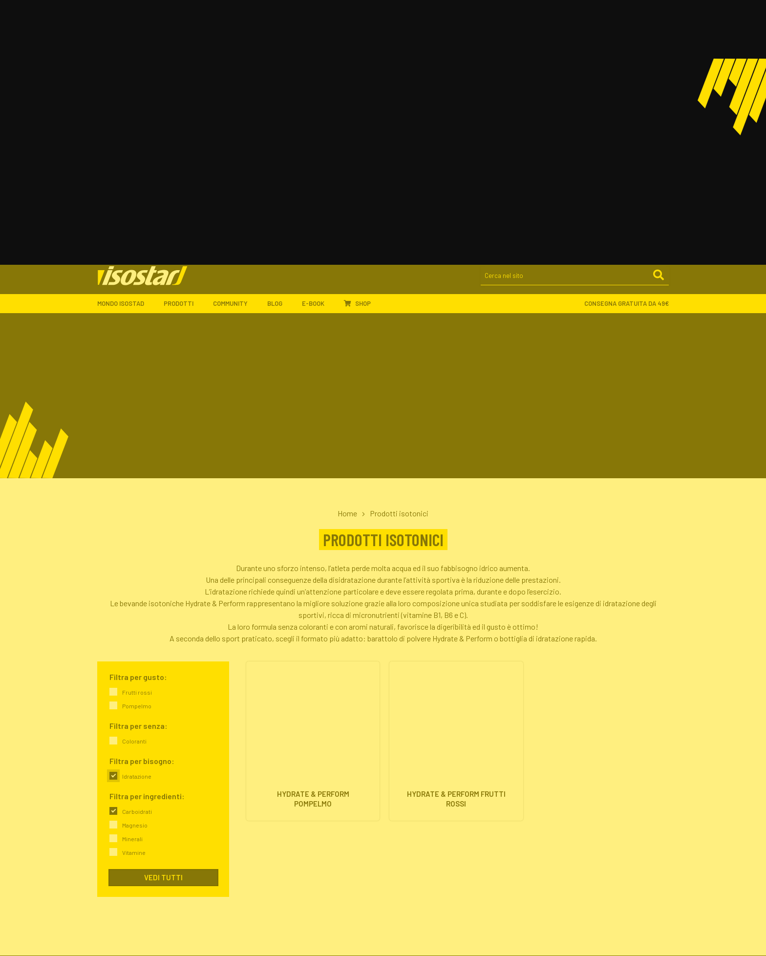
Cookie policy (183, 943)
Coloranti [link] (134, 483)
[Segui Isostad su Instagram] (562, 943)
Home (347, 255)
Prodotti (183, 49)
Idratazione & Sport (566, 747)
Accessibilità (235, 943)
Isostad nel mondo (271, 747)
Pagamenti (406, 833)
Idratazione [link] (136, 518)
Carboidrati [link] (137, 554)
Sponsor (256, 833)
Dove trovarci (264, 770)
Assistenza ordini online (425, 844)
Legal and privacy (124, 943)
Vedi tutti (163, 620)
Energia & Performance (571, 735)
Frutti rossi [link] (137, 434)
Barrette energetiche (421, 747)
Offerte (400, 770)
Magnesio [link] (135, 567)
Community (235, 49)
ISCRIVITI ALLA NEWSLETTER (586, 806)
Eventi (253, 844)
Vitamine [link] (134, 595)
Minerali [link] (132, 581)
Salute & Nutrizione (565, 770)
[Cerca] (658, 22)
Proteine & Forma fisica (572, 758)
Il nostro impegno (269, 758)
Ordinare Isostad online (424, 821)
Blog (279, 49)
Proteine (403, 758)
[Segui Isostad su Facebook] (542, 943)
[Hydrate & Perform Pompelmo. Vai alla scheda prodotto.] (313, 484)
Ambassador (263, 821)
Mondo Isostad (125, 49)
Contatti (257, 782)
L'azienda (258, 735)
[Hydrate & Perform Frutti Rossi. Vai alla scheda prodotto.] (456, 484)
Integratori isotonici (419, 735)
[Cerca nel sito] (575, 23)
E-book (318, 49)
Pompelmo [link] (136, 448)
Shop (357, 49)
